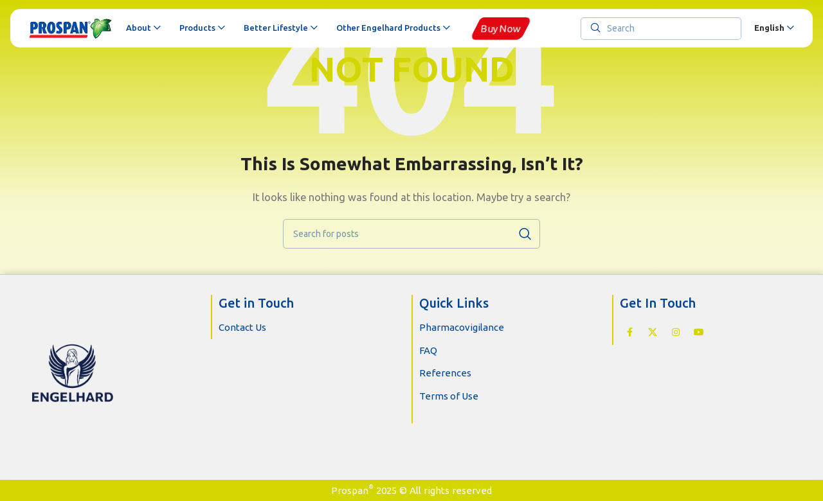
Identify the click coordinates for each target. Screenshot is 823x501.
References (445, 372)
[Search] (661, 28)
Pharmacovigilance (461, 327)
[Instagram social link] (675, 332)
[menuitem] (773, 28)
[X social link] (652, 332)
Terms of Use (448, 396)
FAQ (428, 350)
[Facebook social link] (629, 332)
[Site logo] (71, 28)
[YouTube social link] (699, 332)
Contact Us (242, 327)
